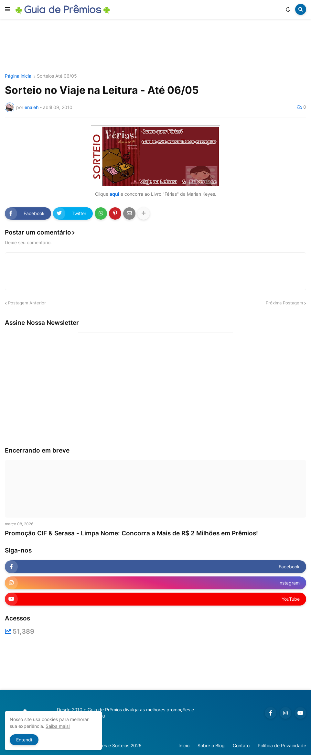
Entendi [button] (24, 739)
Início (183, 745)
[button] (7, 9)
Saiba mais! (58, 726)
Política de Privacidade (282, 745)
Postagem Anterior (27, 302)
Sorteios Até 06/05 (57, 76)
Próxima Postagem (284, 302)
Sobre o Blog (211, 745)
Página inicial (18, 76)
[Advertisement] (155, 46)
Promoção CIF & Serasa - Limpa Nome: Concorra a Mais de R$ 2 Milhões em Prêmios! (131, 533)
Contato (241, 745)
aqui (114, 194)
